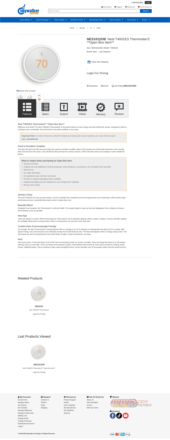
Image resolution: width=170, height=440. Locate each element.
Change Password (24, 423)
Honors (89, 407)
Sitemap (67, 415)
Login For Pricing (97, 73)
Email (104, 86)
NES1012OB (39, 367)
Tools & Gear (131, 20)
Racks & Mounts (115, 20)
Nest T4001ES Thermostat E (39, 312)
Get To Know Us (145, 7)
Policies (44, 405)
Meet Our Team (92, 410)
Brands (145, 20)
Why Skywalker (92, 405)
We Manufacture (70, 410)
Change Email (23, 421)
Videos (66, 405)
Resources (130, 7)
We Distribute (69, 413)
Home (72, 28)
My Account (106, 7)
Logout (20, 428)
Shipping (44, 410)
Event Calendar (69, 407)
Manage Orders (23, 405)
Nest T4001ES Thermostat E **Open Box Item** (39, 370)
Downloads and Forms (26, 426)
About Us (90, 402)
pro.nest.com (32, 141)
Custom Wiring (24, 20)
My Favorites (22, 410)
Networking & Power (96, 20)
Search (146, 11)
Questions (92, 86)
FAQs (43, 407)
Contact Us (45, 402)
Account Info (22, 402)
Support (118, 7)
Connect (115, 414)
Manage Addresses (25, 413)
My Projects (22, 407)
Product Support (70, 402)
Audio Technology (42, 20)
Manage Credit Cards (26, 415)
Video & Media (59, 20)
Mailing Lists (22, 418)
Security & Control (76, 20)
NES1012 (39, 309)
